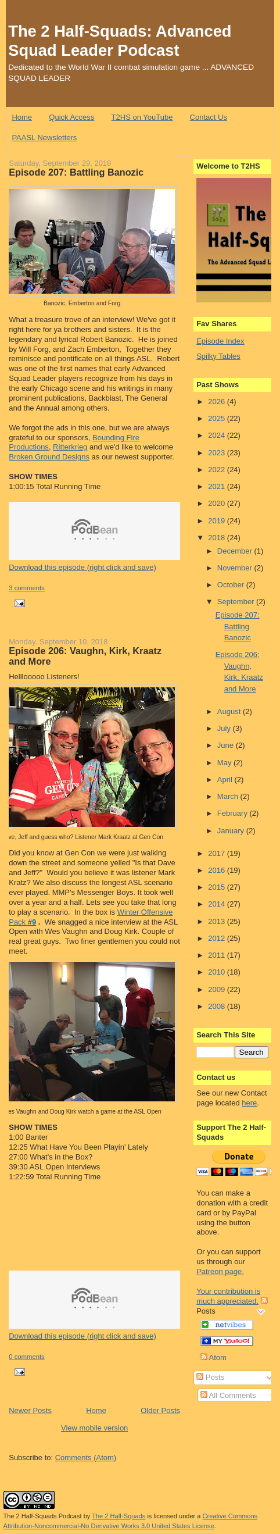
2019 (217, 520)
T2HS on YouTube (142, 117)
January (231, 830)
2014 (217, 904)
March (228, 796)
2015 (217, 887)
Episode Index (220, 341)
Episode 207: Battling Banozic (76, 172)
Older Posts (160, 1410)
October (231, 584)
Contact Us (208, 117)
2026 (217, 401)
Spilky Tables (218, 356)
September (236, 601)
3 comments (27, 587)
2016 (217, 870)
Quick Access (71, 117)
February (233, 813)
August (230, 711)
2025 (217, 418)
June (226, 745)
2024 (217, 435)
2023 (217, 452)
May (225, 762)
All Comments (228, 1395)
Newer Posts (30, 1410)
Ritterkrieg (70, 447)
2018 (217, 537)
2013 (217, 921)
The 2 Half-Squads (118, 1515)
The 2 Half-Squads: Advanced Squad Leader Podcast (119, 40)
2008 (217, 1006)
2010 (217, 972)
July (225, 728)
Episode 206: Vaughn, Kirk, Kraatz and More (85, 655)
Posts (210, 1377)
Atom (213, 1357)
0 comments (27, 1356)
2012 (217, 938)
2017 (217, 853)
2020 (217, 503)
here (249, 1102)
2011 (217, 955)
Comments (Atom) (85, 1457)
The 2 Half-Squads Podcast (42, 1515)
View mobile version (94, 1428)
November (235, 567)
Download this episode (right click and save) (82, 567)
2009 (217, 989)
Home (22, 117)
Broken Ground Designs (49, 456)
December (235, 551)
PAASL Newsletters (44, 137)
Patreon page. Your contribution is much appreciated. (228, 1286)
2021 (217, 486)
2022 (217, 469)
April (226, 779)
